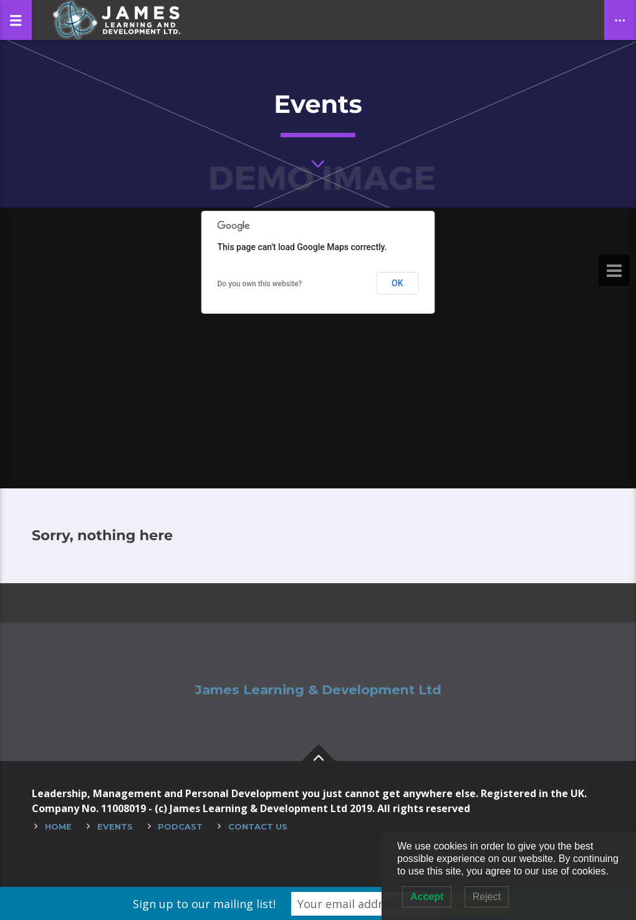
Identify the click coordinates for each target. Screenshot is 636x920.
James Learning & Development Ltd (318, 690)
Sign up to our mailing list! (204, 903)
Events (115, 826)
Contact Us (257, 826)
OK (397, 283)
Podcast (180, 826)
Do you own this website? (260, 283)
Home (58, 826)
